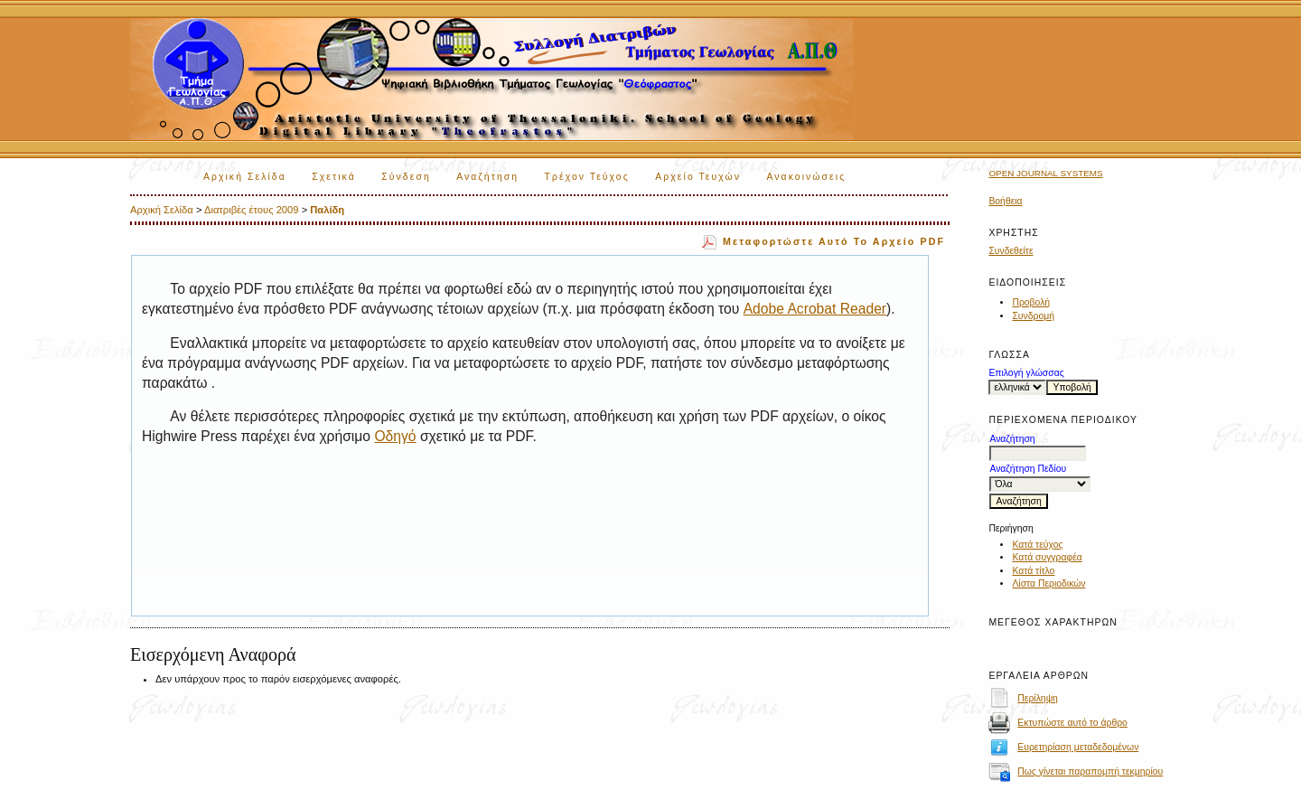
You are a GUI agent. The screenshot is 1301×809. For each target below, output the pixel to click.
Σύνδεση (405, 177)
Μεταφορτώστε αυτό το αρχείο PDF (834, 241)
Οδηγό (395, 436)
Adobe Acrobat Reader (815, 308)
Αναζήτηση (487, 177)
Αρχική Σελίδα (244, 177)
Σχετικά (334, 177)
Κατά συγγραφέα (1046, 557)
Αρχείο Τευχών (698, 177)
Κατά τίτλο (1033, 571)
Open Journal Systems (1045, 173)
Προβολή (1031, 302)
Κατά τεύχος (1037, 545)
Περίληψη (1037, 698)
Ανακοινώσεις (807, 177)
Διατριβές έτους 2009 (251, 209)
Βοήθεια (1005, 201)
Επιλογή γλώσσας (1025, 373)
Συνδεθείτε (1010, 251)
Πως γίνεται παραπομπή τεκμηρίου (1090, 771)
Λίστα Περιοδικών (1048, 583)
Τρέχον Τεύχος (587, 177)
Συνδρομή (1033, 316)
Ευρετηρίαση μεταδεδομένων (1077, 747)
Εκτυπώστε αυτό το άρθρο (1072, 723)
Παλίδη (327, 209)
